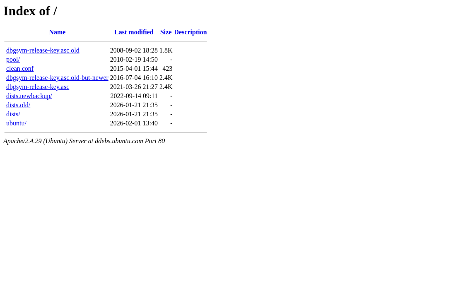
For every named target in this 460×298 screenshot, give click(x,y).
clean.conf (20, 68)
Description (190, 32)
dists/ (13, 114)
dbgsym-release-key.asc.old (42, 50)
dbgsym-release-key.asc (37, 86)
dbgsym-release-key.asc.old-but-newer (57, 77)
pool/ (13, 59)
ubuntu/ (16, 123)
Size (166, 32)
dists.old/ (18, 104)
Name (57, 32)
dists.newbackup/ (29, 95)
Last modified (134, 32)
